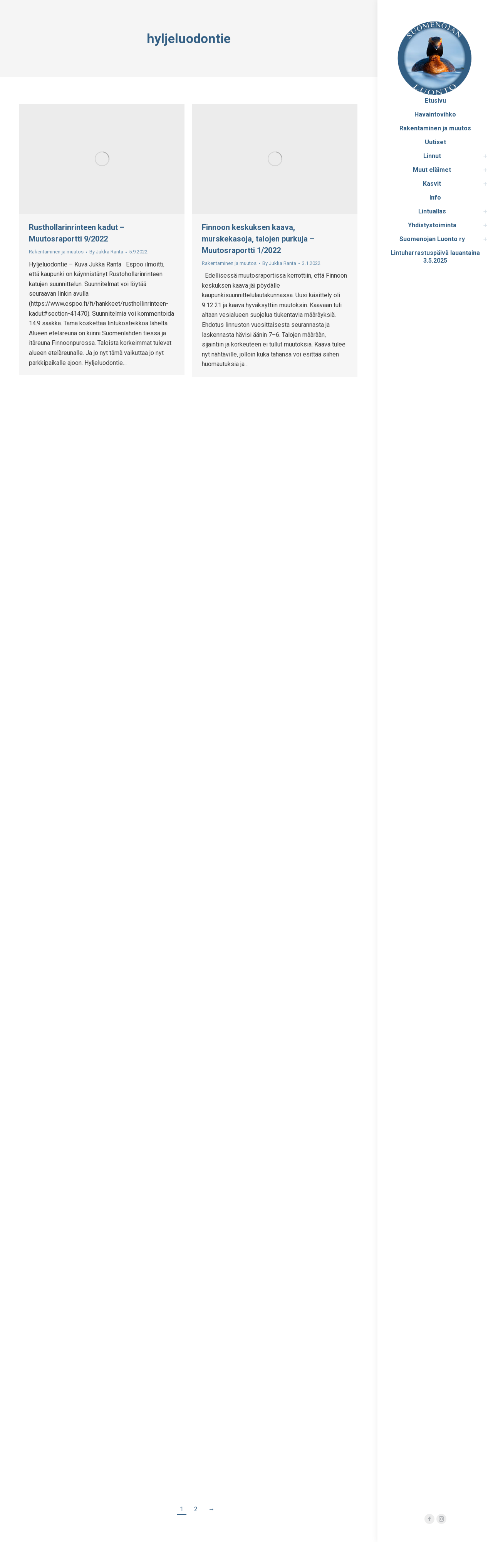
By (106, 252)
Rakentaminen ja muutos (56, 252)
